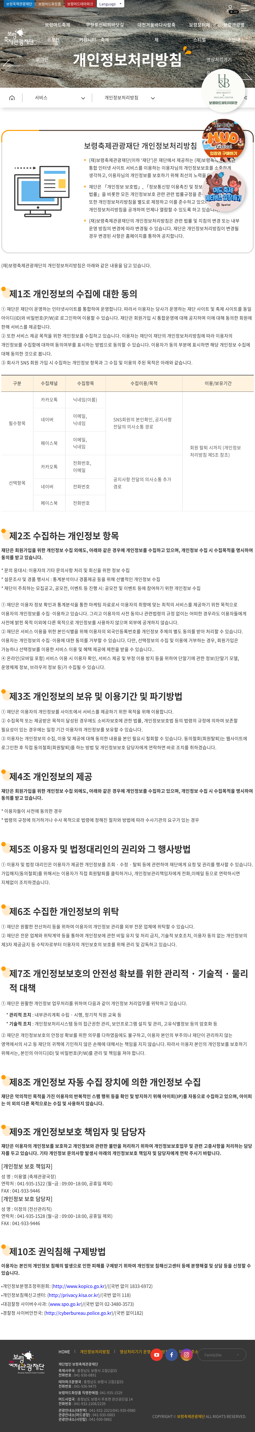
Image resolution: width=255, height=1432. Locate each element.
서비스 (41, 97)
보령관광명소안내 (234, 26)
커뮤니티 (87, 39)
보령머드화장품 (49, 3)
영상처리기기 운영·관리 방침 (220, 66)
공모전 (53, 39)
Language (110, 3)
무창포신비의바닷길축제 (105, 26)
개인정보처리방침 (121, 97)
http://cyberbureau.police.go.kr (79, 1313)
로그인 (42, 59)
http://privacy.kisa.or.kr (73, 1295)
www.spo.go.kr (65, 1304)
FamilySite (222, 1354)
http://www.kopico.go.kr (79, 1286)
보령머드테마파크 (80, 3)
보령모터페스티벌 (199, 26)
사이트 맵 (245, 8)
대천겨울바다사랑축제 (156, 26)
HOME (64, 1351)
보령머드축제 (57, 24)
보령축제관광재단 (19, 3)
